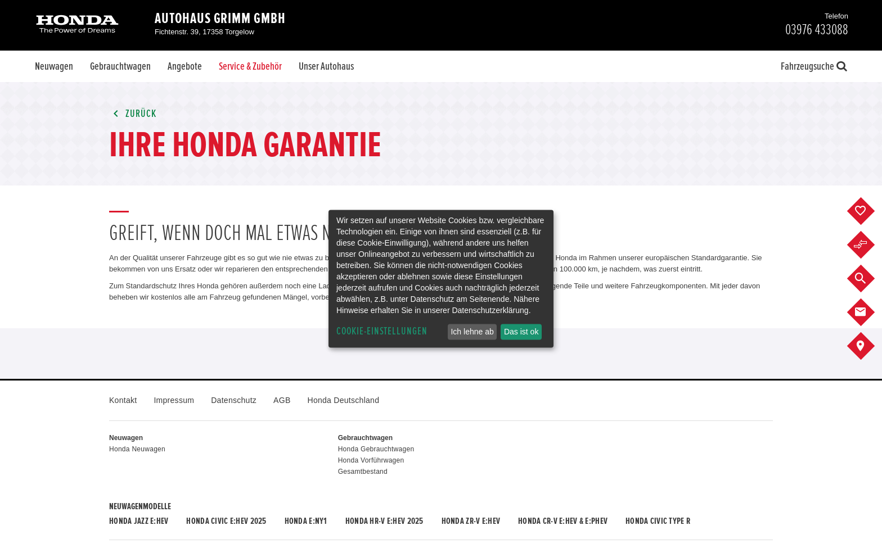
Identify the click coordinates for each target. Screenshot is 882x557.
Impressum (174, 400)
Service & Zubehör (250, 66)
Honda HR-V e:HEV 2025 (384, 521)
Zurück (132, 113)
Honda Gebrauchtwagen (376, 449)
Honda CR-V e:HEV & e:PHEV (563, 521)
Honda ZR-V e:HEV (471, 521)
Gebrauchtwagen (120, 66)
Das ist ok (521, 331)
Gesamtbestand (363, 472)
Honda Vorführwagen (371, 460)
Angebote (185, 66)
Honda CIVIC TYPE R (658, 521)
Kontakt (123, 400)
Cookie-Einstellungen (382, 331)
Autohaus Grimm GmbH (220, 18)
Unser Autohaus (326, 66)
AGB (281, 400)
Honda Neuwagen (137, 449)
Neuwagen (54, 66)
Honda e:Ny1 (306, 521)
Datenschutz (233, 400)
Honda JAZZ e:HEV (138, 521)
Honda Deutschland (344, 400)
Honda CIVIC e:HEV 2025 (226, 521)
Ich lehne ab (472, 331)
